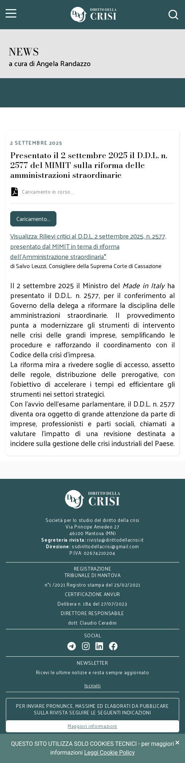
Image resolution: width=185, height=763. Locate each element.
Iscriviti (92, 685)
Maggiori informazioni (92, 726)
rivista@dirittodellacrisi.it (115, 539)
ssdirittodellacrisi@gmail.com (105, 546)
